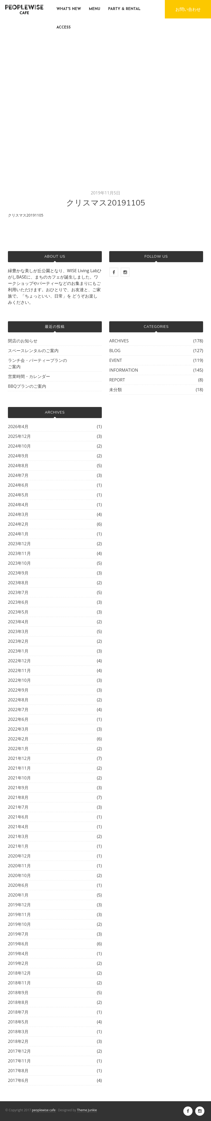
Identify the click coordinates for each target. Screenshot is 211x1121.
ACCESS (63, 28)
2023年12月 (19, 544)
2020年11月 (19, 866)
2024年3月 (18, 514)
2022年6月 (18, 719)
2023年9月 (18, 573)
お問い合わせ (188, 9)
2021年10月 (19, 778)
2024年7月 (18, 475)
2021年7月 (18, 807)
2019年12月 (19, 905)
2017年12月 (19, 1051)
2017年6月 (18, 1080)
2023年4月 (18, 622)
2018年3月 (18, 1031)
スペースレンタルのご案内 (33, 350)
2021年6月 (18, 817)
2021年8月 (18, 797)
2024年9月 (18, 456)
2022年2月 (18, 739)
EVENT (115, 360)
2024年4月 (18, 504)
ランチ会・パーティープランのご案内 (37, 363)
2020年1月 (18, 895)
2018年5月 (18, 1022)
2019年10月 (19, 924)
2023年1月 (18, 651)
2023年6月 (18, 602)
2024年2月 (18, 524)
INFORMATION (123, 370)
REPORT (117, 380)
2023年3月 (18, 631)
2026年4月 (18, 426)
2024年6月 (18, 485)
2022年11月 (19, 670)
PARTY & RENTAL (124, 9)
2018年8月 (18, 1002)
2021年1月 (18, 846)
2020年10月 (19, 875)
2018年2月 (18, 1041)
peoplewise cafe (44, 1110)
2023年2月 (18, 641)
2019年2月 (18, 963)
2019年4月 (18, 953)
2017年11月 (19, 1061)
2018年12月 (19, 973)
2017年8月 (18, 1071)
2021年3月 (18, 836)
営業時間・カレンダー (29, 376)
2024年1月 (18, 534)
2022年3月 (18, 729)
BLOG (115, 350)
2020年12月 (19, 856)
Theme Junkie (87, 1110)
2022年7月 (18, 709)
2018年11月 (19, 983)
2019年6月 (18, 944)
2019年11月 (19, 914)
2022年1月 (18, 748)
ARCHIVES (119, 341)
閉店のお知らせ (22, 341)
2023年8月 (18, 583)
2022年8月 (18, 700)
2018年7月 (18, 1012)
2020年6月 (18, 885)
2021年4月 (18, 827)
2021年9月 (18, 788)
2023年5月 (18, 612)
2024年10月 (19, 446)
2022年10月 (19, 680)
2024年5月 (18, 495)
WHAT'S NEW (68, 9)
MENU (94, 9)
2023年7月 (18, 592)
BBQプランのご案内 (27, 386)
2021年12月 (19, 758)
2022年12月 (19, 661)
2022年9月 (18, 690)
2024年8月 (18, 465)
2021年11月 (19, 768)
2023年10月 (19, 563)
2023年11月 (19, 553)
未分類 (115, 389)
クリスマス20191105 (25, 215)
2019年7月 (18, 934)
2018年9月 (18, 992)
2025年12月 (19, 436)
